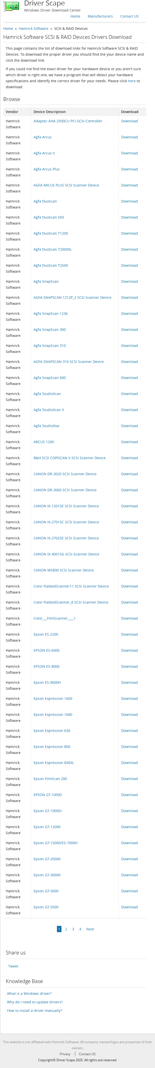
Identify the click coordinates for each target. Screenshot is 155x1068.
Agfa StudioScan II (49, 409)
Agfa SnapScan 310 (50, 345)
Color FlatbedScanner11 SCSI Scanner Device (71, 586)
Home (75, 16)
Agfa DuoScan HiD (49, 217)
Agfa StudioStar (47, 425)
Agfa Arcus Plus (47, 169)
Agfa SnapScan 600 (50, 377)
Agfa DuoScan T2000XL (53, 249)
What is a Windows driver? (29, 993)
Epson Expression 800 (52, 746)
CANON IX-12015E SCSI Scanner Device (66, 506)
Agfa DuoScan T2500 (51, 265)
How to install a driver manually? (34, 1010)
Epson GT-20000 (47, 858)
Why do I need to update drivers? (35, 1002)
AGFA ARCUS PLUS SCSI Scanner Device (66, 185)
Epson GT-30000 (47, 874)
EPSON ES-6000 (46, 650)
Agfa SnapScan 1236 (51, 313)
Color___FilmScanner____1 (55, 618)
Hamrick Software (33, 28)
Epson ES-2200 (46, 634)
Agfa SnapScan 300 (50, 329)
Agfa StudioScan (47, 393)
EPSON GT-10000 (48, 794)
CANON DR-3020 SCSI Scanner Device (65, 473)
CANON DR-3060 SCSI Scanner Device (65, 490)
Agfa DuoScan (45, 201)
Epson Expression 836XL (54, 762)
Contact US (129, 16)
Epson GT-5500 (46, 907)
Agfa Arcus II (44, 153)
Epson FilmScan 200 (50, 778)
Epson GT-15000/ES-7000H (56, 842)
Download (129, 121)
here (132, 80)
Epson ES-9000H (47, 682)
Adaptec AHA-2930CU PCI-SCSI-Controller (68, 121)
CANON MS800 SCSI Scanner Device (64, 570)
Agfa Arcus (43, 137)
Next (90, 929)
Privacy (65, 1054)
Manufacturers (100, 16)
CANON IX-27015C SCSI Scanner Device (66, 522)
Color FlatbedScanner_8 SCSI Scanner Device (71, 602)
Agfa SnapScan (46, 281)
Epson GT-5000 (46, 891)
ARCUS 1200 (44, 441)
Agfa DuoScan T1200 (51, 233)
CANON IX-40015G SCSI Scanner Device (66, 554)
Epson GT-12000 (47, 826)
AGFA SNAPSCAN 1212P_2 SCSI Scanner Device (72, 297)
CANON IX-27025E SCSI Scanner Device (66, 538)
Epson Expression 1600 (53, 698)
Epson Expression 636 (52, 730)
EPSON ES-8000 (46, 666)
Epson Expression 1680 (53, 714)
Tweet (13, 966)
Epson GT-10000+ (48, 810)
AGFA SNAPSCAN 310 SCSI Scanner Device (69, 361)
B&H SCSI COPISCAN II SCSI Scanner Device (70, 457)
